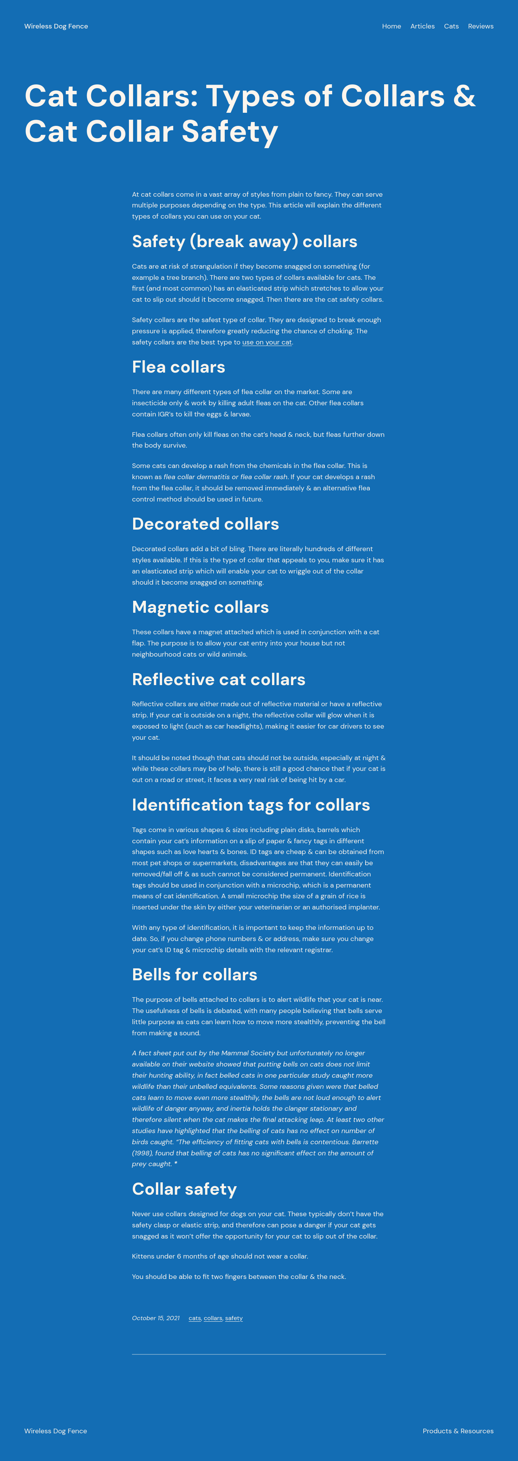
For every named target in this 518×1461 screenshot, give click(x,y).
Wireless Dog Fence (56, 26)
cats (195, 1318)
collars (213, 1318)
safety (234, 1318)
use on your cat (267, 342)
